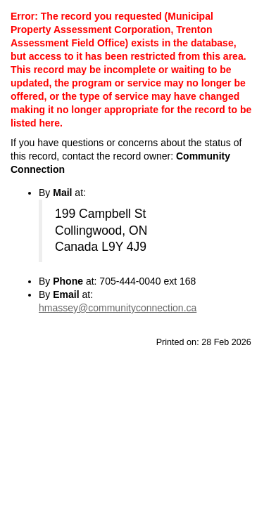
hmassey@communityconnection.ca (117, 307)
